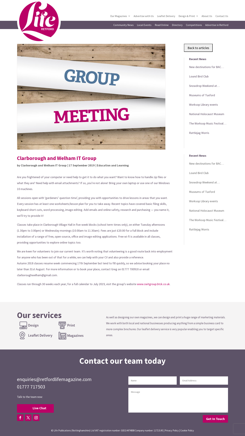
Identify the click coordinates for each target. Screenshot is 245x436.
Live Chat (39, 408)
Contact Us (221, 16)
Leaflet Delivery (166, 16)
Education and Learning (113, 165)
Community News (123, 25)
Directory (177, 25)
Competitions (194, 25)
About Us (207, 16)
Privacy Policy (172, 430)
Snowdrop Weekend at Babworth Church (203, 86)
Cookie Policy (187, 430)
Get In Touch (215, 419)
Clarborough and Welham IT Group (43, 165)
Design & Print (187, 16)
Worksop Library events (203, 104)
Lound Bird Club (199, 76)
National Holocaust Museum (206, 114)
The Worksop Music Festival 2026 (206, 124)
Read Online (162, 25)
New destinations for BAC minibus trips (205, 67)
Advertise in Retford (216, 25)
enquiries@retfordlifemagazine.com (54, 379)
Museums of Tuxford (202, 95)
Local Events (144, 25)
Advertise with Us (144, 16)
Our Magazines (118, 16)
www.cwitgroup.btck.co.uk (153, 284)
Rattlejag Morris (199, 133)
